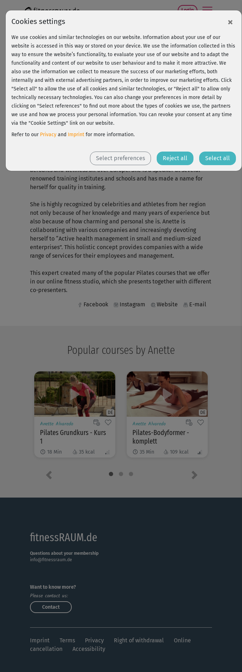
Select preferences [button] (120, 158)
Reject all (175, 158)
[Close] (230, 22)
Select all (217, 158)
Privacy (48, 135)
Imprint (76, 135)
